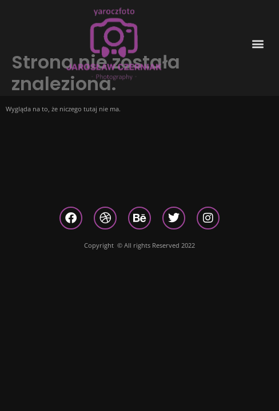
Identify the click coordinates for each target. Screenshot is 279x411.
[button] (258, 38)
